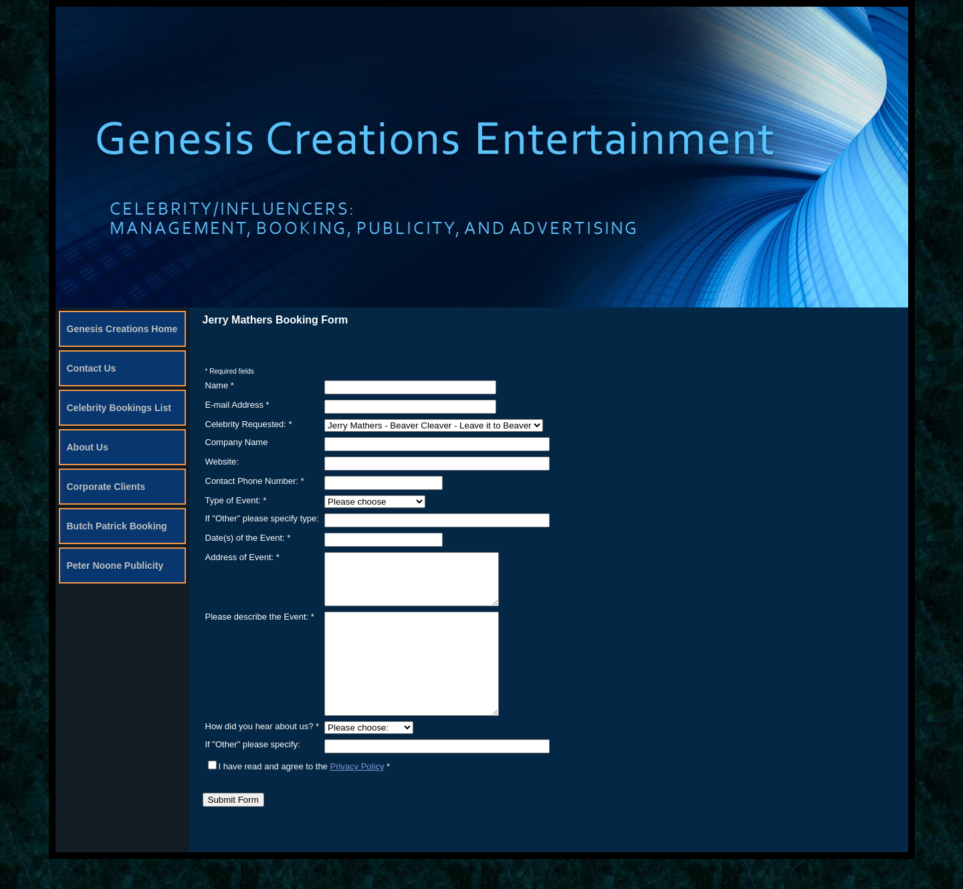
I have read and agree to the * (299, 796)
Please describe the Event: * (259, 627)
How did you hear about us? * (262, 756)
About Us (87, 447)
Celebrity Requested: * (248, 424)
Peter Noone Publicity (115, 565)
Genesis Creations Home (122, 329)
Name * (219, 385)
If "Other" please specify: (252, 774)
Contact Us (91, 368)
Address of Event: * (242, 557)
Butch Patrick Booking (117, 526)
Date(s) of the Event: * (248, 538)
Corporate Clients (106, 486)
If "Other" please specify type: (262, 518)
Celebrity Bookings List (119, 407)
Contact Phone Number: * (254, 481)
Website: (222, 462)
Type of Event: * (236, 500)
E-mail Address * (237, 405)
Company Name (236, 442)
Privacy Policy (357, 796)
